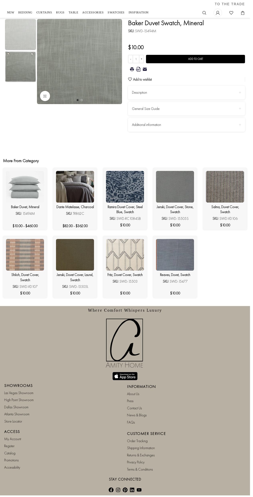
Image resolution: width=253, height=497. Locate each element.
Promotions (11, 460)
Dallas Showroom (16, 407)
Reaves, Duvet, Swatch (175, 274)
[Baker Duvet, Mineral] (25, 187)
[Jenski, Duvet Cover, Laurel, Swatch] (75, 255)
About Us (133, 394)
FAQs (131, 422)
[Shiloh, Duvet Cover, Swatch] (25, 255)
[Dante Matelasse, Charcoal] (75, 187)
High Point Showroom (19, 400)
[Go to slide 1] (78, 100)
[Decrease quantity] (130, 59)
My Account (12, 439)
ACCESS (12, 431)
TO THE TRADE (230, 4)
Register (9, 446)
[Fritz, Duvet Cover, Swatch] (125, 255)
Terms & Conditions (140, 469)
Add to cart (195, 59)
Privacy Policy (136, 462)
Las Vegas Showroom (18, 393)
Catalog (9, 453)
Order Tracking (137, 441)
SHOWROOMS (18, 385)
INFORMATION (141, 386)
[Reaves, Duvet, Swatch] (175, 255)
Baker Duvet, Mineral (25, 207)
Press (130, 401)
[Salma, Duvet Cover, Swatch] (225, 187)
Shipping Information (141, 448)
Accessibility (12, 467)
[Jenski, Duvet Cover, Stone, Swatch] (175, 187)
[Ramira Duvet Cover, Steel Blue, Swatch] (125, 187)
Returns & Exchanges (141, 455)
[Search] (204, 13)
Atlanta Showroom (16, 414)
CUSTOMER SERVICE (146, 433)
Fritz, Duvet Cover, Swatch (125, 274)
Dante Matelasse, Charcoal (75, 207)
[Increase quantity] (141, 59)
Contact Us (134, 408)
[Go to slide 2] (82, 100)
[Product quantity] (136, 59)
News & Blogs (137, 415)
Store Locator (13, 421)
